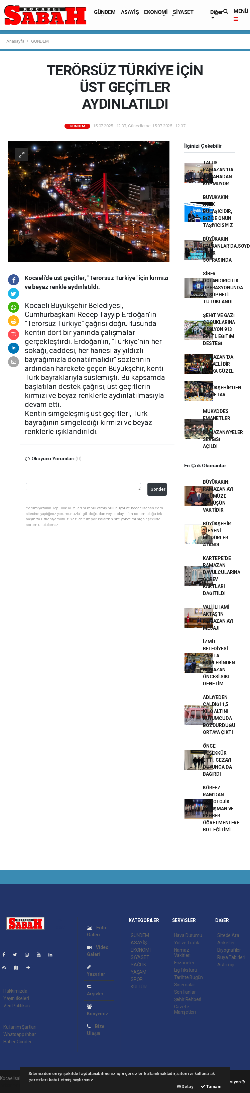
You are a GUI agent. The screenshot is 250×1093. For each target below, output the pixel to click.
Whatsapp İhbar (19, 1034)
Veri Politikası (16, 1005)
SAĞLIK (138, 964)
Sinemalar (184, 984)
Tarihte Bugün (188, 977)
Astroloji (225, 964)
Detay (185, 1086)
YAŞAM (138, 972)
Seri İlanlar (185, 992)
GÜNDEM (105, 12)
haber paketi (13, 1085)
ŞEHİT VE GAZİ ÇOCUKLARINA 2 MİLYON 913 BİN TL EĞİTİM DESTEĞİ (219, 329)
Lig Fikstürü (185, 970)
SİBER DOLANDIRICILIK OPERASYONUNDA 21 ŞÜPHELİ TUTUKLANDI (223, 287)
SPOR (137, 979)
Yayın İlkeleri (16, 998)
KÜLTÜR (139, 986)
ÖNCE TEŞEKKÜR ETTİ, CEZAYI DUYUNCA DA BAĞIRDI (217, 760)
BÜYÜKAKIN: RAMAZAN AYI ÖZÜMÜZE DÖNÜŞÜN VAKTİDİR (218, 496)
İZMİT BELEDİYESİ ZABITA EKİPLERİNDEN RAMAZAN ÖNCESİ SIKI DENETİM (219, 662)
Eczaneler (184, 962)
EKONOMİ (155, 12)
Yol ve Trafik (187, 942)
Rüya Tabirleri (231, 957)
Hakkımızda (15, 991)
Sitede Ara (228, 935)
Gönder (157, 489)
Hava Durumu (188, 935)
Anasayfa (15, 41)
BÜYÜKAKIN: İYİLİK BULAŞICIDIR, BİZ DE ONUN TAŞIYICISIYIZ (218, 211)
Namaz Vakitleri (182, 952)
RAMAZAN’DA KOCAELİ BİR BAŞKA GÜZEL (218, 364)
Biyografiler (229, 950)
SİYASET (183, 12)
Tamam (211, 1086)
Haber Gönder (17, 1041)
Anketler (226, 942)
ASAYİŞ (130, 12)
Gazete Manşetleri (185, 1009)
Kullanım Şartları (19, 1027)
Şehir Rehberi (188, 999)
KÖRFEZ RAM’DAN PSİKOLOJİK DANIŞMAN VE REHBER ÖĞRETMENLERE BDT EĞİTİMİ (221, 808)
